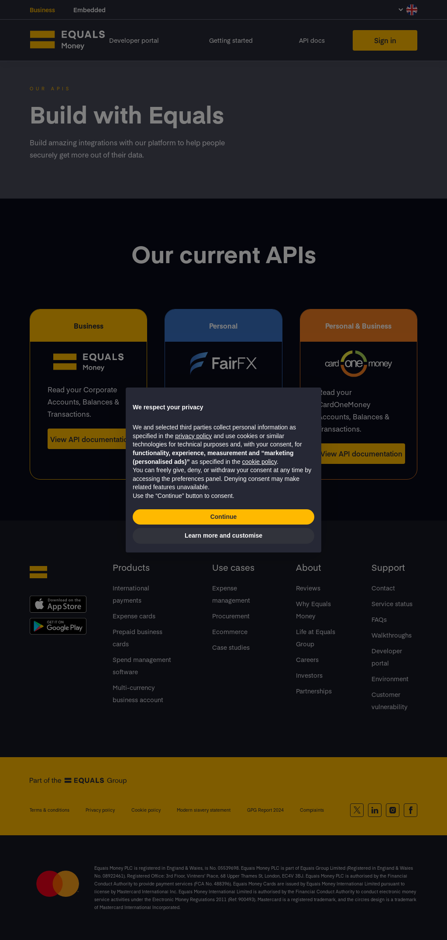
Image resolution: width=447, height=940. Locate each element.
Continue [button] (223, 516)
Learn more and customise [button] (223, 535)
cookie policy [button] (259, 461)
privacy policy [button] (193, 435)
